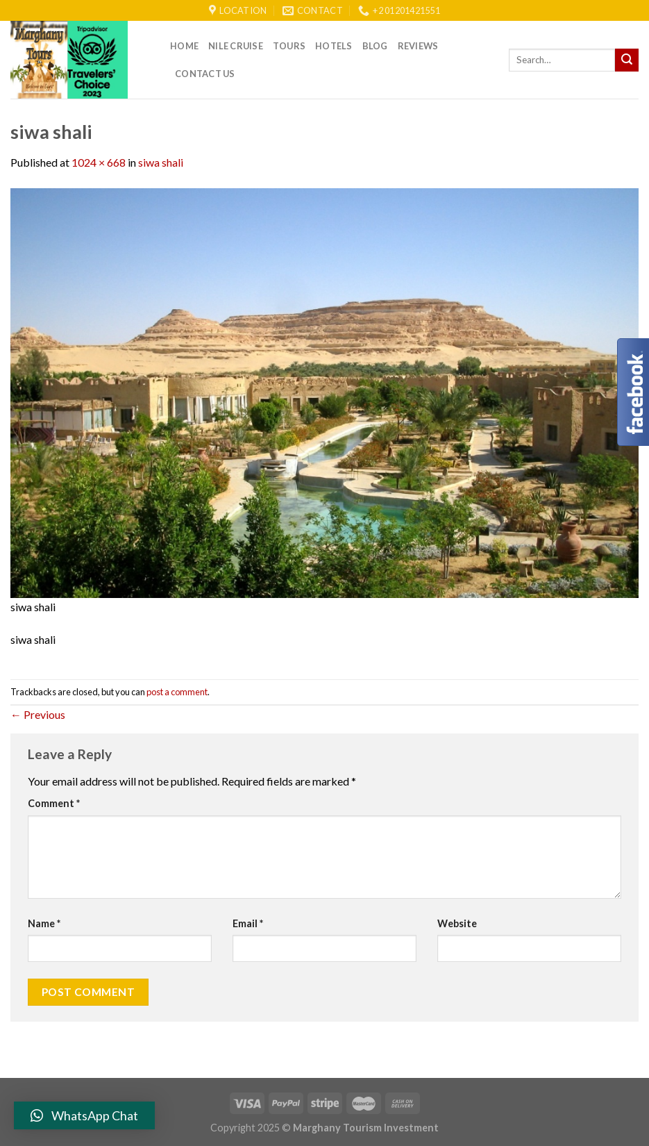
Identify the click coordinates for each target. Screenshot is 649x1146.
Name (44, 923)
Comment (54, 803)
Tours (289, 45)
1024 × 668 (98, 162)
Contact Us (205, 73)
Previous (37, 714)
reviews (418, 45)
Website (457, 923)
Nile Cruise (235, 45)
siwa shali (160, 162)
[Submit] (627, 60)
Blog (375, 45)
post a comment (177, 691)
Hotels (334, 45)
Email (248, 923)
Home (184, 45)
